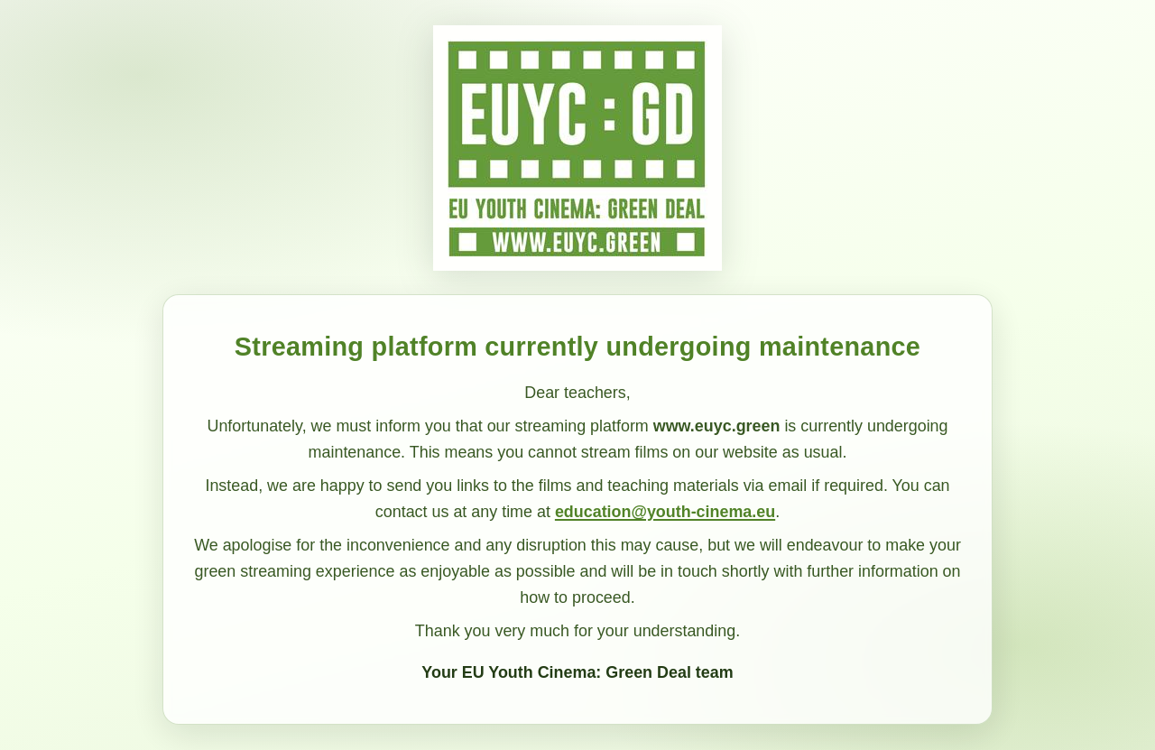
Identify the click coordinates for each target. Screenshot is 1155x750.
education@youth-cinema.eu (665, 512)
